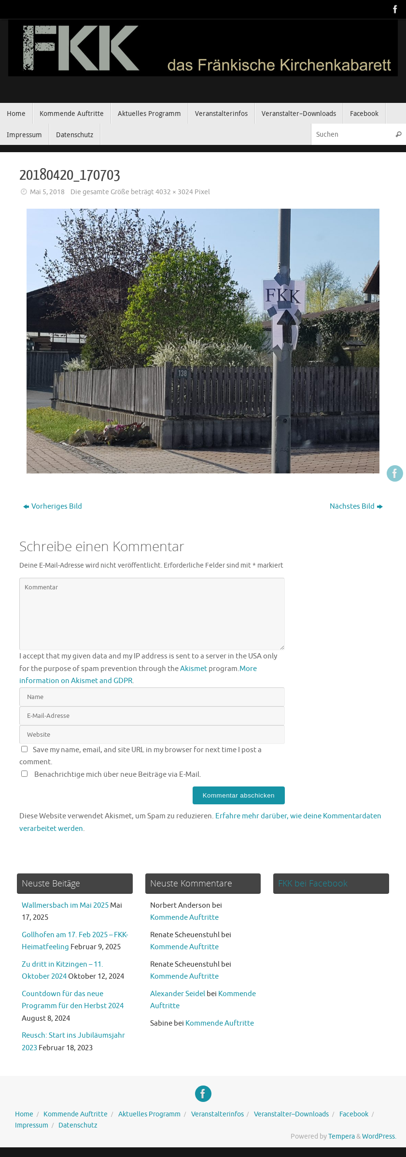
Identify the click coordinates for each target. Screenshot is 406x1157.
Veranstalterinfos (217, 1114)
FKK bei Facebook (313, 883)
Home (24, 1114)
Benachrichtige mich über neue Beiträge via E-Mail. (117, 774)
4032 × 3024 (174, 192)
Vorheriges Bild (52, 506)
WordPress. (379, 1136)
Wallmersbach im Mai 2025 (65, 905)
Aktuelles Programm (149, 1114)
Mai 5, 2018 (47, 192)
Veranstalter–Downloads (291, 1114)
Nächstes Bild (356, 506)
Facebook (353, 1114)
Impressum (31, 1125)
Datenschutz (78, 1125)
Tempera (341, 1136)
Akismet (193, 668)
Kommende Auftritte (184, 917)
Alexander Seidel (177, 994)
